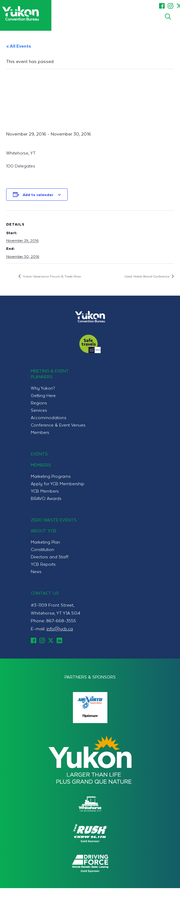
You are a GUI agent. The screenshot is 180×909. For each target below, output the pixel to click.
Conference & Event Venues (58, 424)
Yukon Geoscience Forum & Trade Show (51, 276)
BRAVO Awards (46, 498)
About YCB (43, 530)
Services (39, 410)
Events (39, 453)
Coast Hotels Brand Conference (147, 276)
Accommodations (48, 417)
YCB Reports (43, 564)
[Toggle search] (168, 17)
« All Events (18, 45)
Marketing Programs (51, 476)
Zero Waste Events (54, 519)
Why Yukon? (43, 388)
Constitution (42, 549)
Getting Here (43, 395)
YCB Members (45, 490)
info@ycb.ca (59, 628)
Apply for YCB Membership (57, 483)
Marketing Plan (45, 541)
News (36, 571)
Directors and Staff (49, 556)
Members (40, 432)
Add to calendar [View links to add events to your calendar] (38, 194)
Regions (39, 402)
